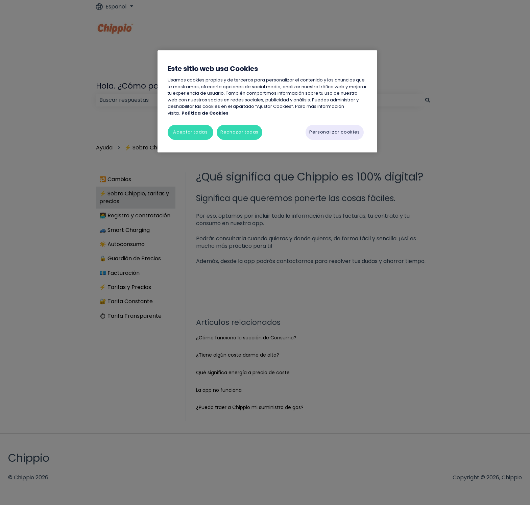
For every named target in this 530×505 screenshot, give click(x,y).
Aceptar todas (190, 132)
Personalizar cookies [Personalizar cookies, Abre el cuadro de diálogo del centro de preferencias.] (334, 132)
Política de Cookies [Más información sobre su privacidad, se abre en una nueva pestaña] (205, 113)
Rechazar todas (239, 132)
